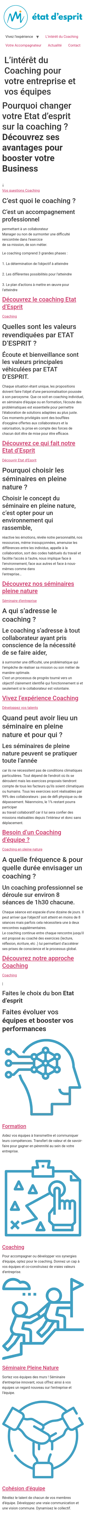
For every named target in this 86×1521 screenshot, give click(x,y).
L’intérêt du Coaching (61, 37)
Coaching (9, 316)
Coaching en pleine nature (22, 849)
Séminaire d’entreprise (19, 601)
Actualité (55, 45)
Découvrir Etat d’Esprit (19, 460)
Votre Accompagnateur (23, 45)
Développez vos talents (20, 708)
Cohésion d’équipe (23, 1488)
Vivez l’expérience (19, 37)
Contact (74, 45)
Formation (14, 1126)
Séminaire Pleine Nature (30, 1368)
